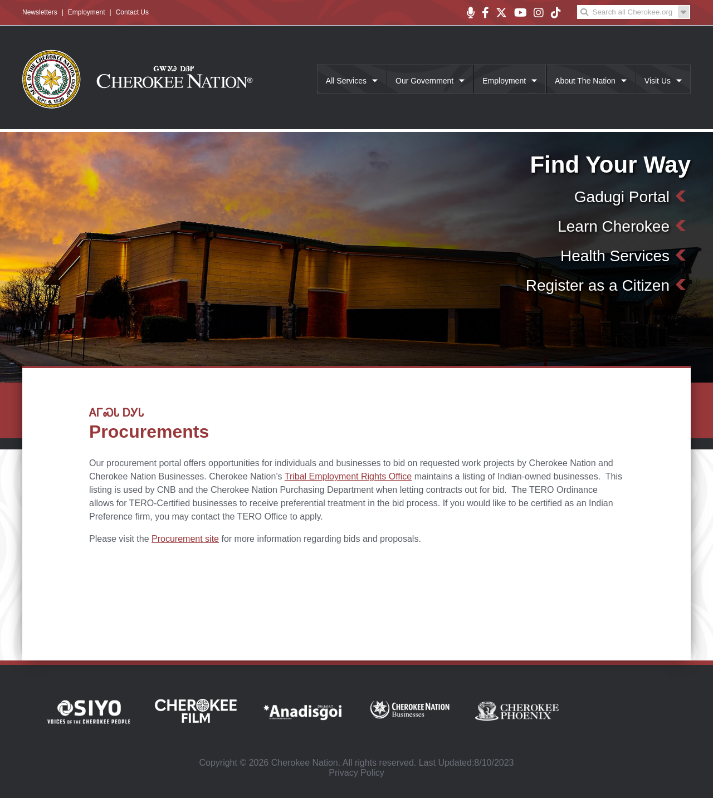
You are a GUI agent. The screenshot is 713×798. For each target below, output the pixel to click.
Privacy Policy (356, 772)
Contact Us (132, 12)
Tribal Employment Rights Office (348, 476)
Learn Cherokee (614, 226)
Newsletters (39, 12)
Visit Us (657, 80)
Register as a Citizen (598, 285)
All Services (346, 80)
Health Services (615, 256)
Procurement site (185, 539)
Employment (86, 12)
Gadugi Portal (622, 196)
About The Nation (585, 80)
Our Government (424, 80)
